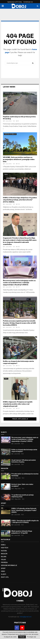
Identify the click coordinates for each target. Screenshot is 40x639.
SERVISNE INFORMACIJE (10, 93)
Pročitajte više (31, 637)
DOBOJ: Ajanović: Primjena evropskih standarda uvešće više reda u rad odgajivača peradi (17, 404)
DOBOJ (6, 174)
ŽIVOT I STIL (5, 577)
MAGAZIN (4, 553)
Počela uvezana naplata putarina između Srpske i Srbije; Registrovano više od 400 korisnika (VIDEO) (19, 323)
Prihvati (22, 637)
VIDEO (3, 571)
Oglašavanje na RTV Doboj (14, 2)
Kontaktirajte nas (28, 2)
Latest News (9, 87)
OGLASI (3, 559)
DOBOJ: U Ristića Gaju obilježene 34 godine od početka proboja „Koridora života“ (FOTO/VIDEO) (20, 200)
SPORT (3, 568)
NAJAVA (3, 556)
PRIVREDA (4, 562)
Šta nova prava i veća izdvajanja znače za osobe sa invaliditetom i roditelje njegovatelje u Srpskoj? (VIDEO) (19, 283)
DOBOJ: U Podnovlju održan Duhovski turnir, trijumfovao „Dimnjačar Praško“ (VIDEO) (24, 510)
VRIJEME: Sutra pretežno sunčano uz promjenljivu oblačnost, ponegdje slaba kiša (18, 159)
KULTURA (4, 551)
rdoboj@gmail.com (26, 617)
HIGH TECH (4, 548)
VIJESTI (6, 257)
